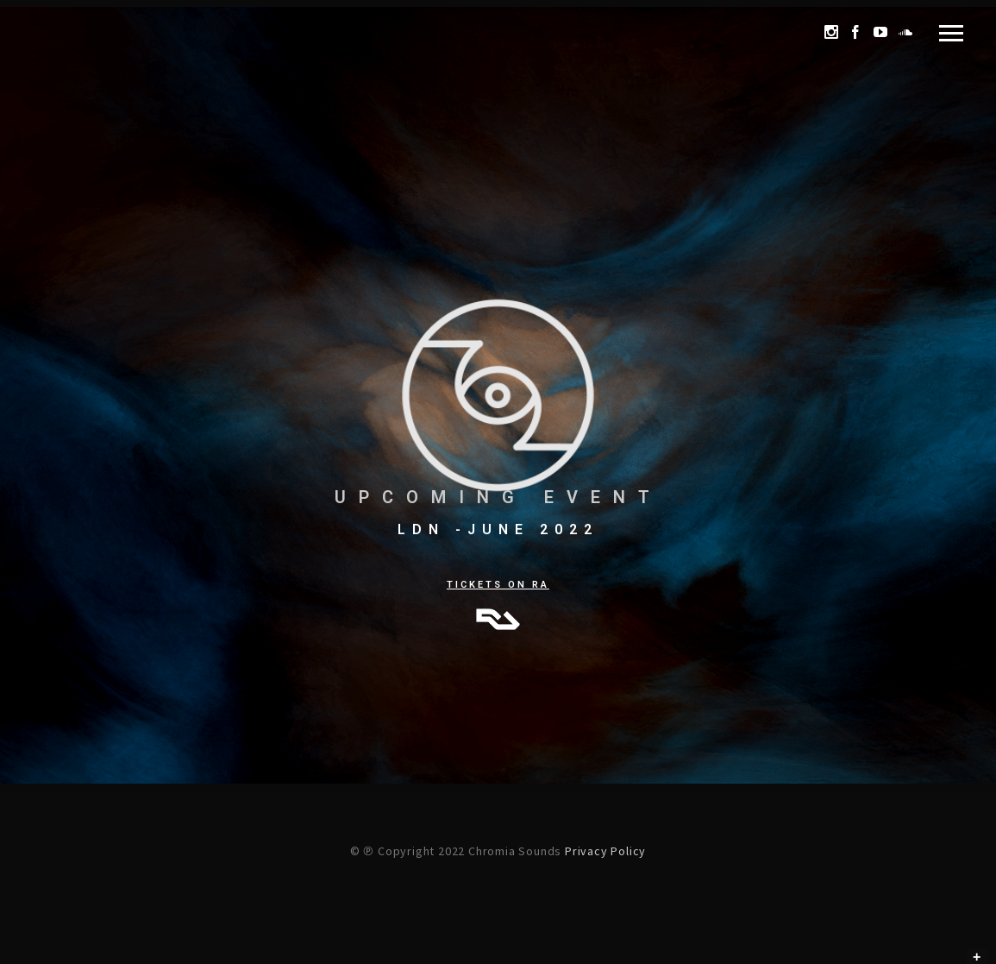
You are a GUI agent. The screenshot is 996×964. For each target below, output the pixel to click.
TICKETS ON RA (498, 584)
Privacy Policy (605, 851)
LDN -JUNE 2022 (498, 529)
